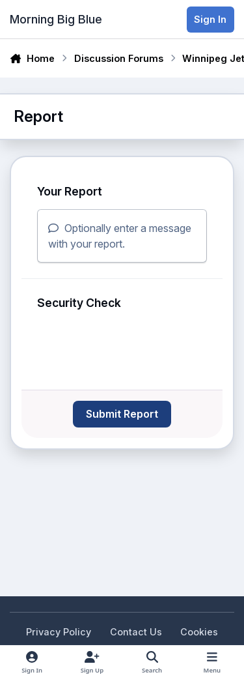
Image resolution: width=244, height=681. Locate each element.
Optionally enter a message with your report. (119, 236)
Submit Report (122, 413)
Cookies (199, 631)
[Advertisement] (114, 513)
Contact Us (136, 631)
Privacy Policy (58, 631)
